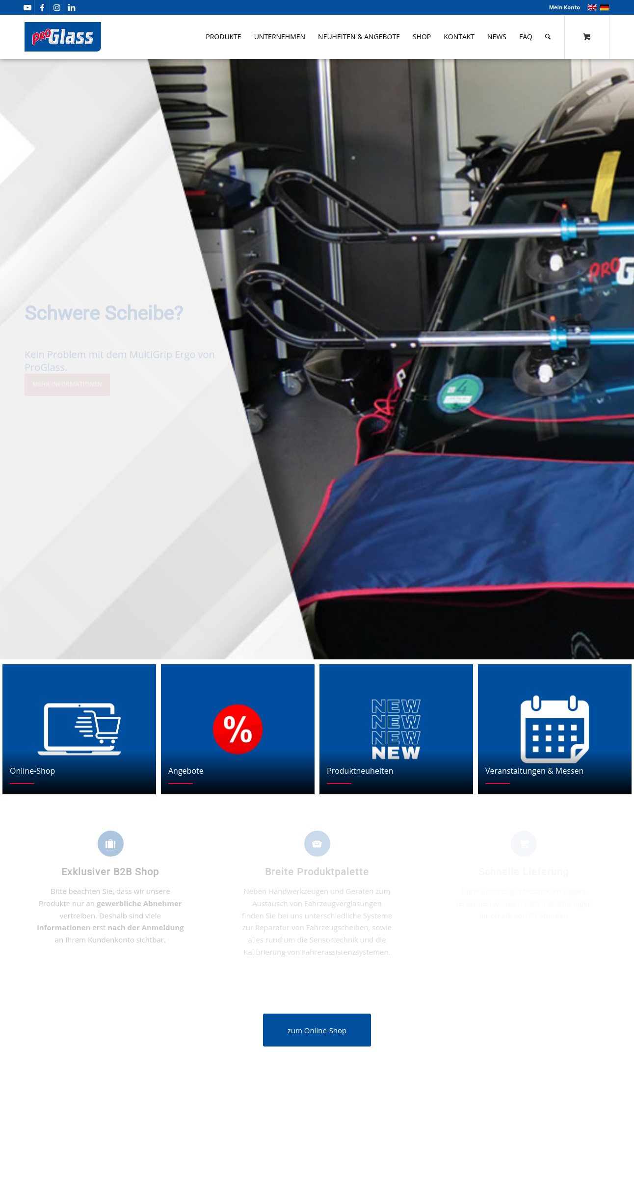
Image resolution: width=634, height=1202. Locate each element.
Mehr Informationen (67, 389)
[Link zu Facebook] (42, 7)
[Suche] (548, 37)
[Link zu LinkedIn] (71, 7)
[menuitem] (562, 7)
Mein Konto (564, 7)
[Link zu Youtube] (27, 7)
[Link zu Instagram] (57, 7)
